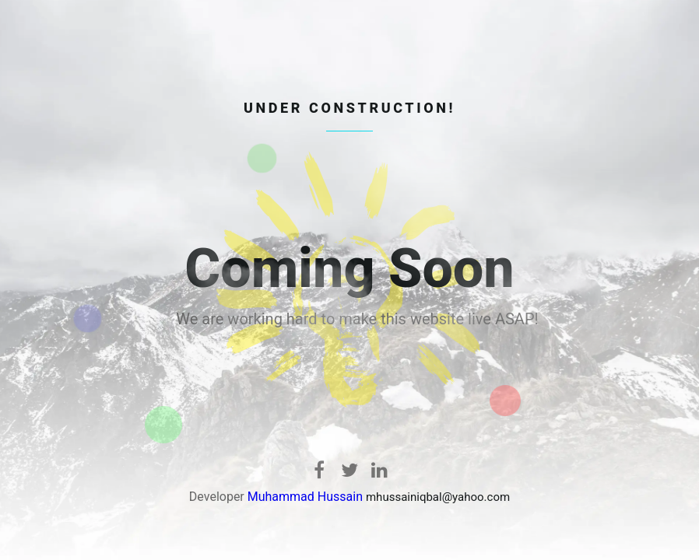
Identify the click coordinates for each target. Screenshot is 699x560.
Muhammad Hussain (305, 496)
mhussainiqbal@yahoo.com (438, 497)
